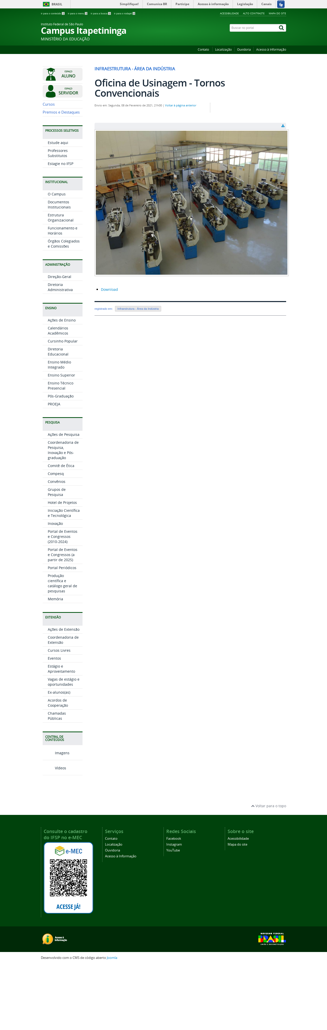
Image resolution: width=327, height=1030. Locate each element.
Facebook (173, 903)
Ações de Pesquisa (63, 499)
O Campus (57, 259)
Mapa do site (277, 13)
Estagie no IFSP (60, 228)
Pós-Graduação (61, 461)
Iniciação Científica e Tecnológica (64, 578)
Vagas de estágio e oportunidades (63, 747)
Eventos (54, 723)
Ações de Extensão (63, 694)
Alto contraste (254, 13)
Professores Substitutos (58, 218)
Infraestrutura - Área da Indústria (138, 308)
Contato (204, 49)
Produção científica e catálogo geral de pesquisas (62, 648)
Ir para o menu (78, 13)
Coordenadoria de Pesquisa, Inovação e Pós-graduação (63, 515)
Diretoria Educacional (58, 417)
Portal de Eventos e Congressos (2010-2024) (62, 601)
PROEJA (54, 469)
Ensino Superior (61, 440)
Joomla (112, 1023)
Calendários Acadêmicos (58, 396)
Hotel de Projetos (62, 567)
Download (109, 289)
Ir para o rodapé (124, 13)
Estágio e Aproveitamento (61, 734)
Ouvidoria (244, 49)
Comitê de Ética (61, 530)
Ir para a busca (101, 13)
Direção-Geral (59, 341)
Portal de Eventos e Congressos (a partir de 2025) (62, 619)
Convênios (56, 546)
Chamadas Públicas (57, 781)
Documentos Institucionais (59, 270)
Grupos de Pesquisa (57, 557)
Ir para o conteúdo (53, 13)
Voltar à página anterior (180, 105)
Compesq (56, 538)
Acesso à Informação (271, 49)
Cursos (49, 169)
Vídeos (54, 832)
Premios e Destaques (61, 177)
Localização (223, 49)
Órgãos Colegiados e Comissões (64, 309)
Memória (55, 664)
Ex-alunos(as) (59, 757)
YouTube (173, 915)
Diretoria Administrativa (60, 352)
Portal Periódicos (62, 632)
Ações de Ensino (62, 385)
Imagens (56, 817)
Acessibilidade (229, 13)
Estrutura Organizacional (61, 283)
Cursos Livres (59, 715)
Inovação (55, 588)
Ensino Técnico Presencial (60, 451)
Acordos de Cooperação (58, 768)
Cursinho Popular (63, 406)
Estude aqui (58, 207)
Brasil (57, 4)
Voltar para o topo (268, 871)
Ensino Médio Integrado (59, 430)
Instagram (174, 909)
